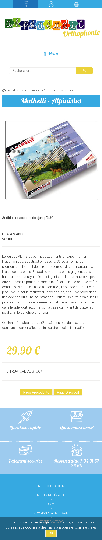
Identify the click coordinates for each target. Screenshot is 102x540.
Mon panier (76, 4)
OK (51, 533)
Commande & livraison (51, 513)
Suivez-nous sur (25, 4)
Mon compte (51, 4)
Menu (51, 54)
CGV (51, 504)
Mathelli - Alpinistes (51, 100)
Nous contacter (51, 486)
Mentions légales (51, 495)
